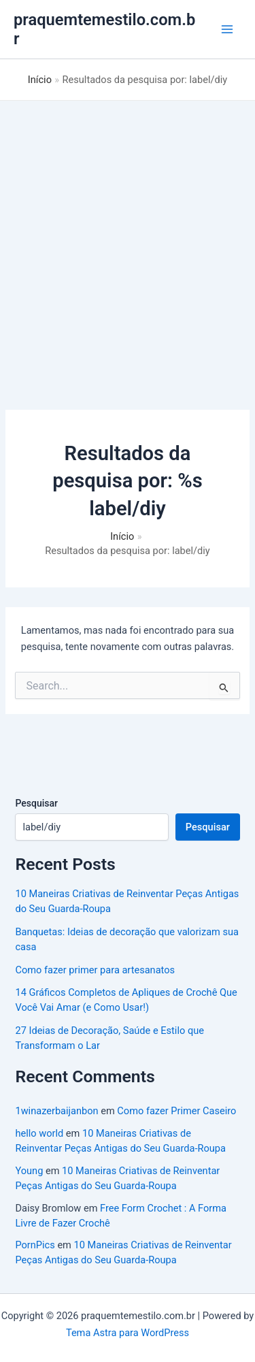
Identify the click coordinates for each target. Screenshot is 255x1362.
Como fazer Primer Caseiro (176, 1111)
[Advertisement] (127, 235)
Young (29, 1171)
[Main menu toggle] (227, 29)
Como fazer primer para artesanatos (95, 970)
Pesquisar (36, 803)
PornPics (34, 1245)
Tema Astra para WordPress (127, 1333)
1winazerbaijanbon (56, 1111)
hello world (39, 1133)
